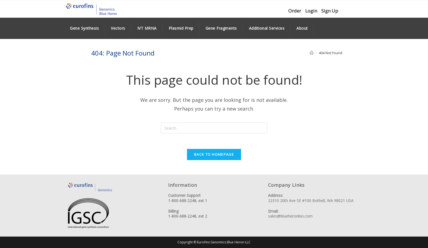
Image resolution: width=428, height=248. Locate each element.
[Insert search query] (214, 128)
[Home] (311, 52)
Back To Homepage (214, 155)
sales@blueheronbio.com (290, 216)
